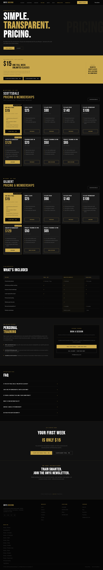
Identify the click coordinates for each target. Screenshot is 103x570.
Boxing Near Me (6, 530)
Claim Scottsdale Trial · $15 (13, 78)
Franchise (67, 2)
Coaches (36, 2)
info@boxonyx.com (76, 354)
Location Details (94, 99)
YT (11, 515)
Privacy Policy (87, 566)
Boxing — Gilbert (6, 537)
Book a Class (82, 2)
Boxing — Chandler (7, 545)
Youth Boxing (6, 563)
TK (14, 515)
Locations (29, 2)
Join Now (90, 131)
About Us (84, 507)
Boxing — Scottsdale (7, 532)
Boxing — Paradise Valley (8, 548)
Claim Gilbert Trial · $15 (32, 78)
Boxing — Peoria (6, 550)
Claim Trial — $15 (12, 131)
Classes (22, 2)
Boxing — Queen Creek (7, 558)
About (48, 2)
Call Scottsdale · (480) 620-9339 (76, 346)
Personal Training (6, 560)
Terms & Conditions (96, 566)
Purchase (32, 131)
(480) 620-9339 (65, 509)
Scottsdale (9, 48)
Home (42, 507)
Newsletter (60, 2)
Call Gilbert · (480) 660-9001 (76, 351)
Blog (53, 2)
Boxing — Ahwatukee (7, 555)
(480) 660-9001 (65, 514)
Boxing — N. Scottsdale (8, 535)
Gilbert (19, 48)
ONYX (8, 2)
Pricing (42, 2)
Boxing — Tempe (6, 542)
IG (4, 515)
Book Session (51, 162)
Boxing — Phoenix (6, 527)
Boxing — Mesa (6, 540)
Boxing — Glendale (7, 553)
